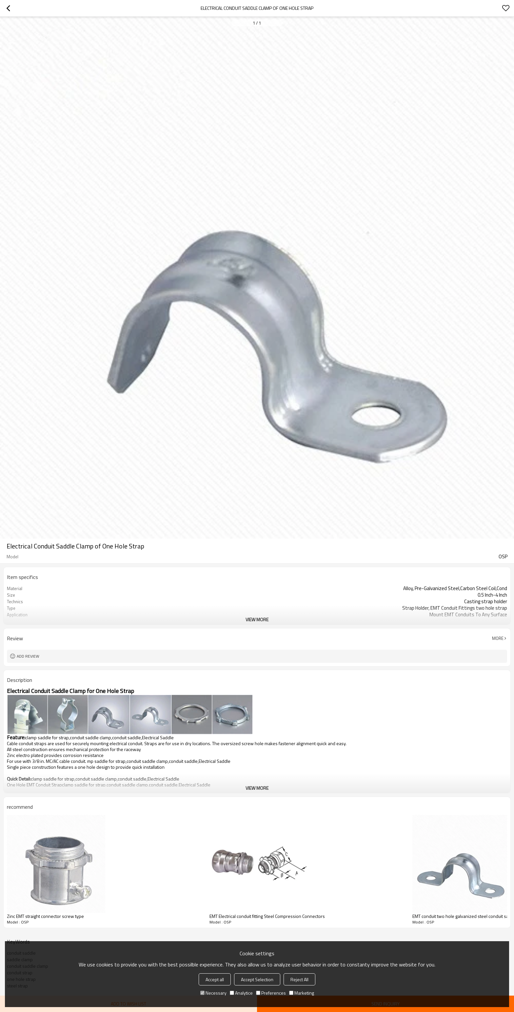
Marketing (301, 992)
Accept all (215, 979)
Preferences (271, 992)
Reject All (299, 979)
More (498, 638)
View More (257, 619)
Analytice (241, 992)
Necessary (213, 992)
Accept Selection (257, 979)
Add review (28, 656)
